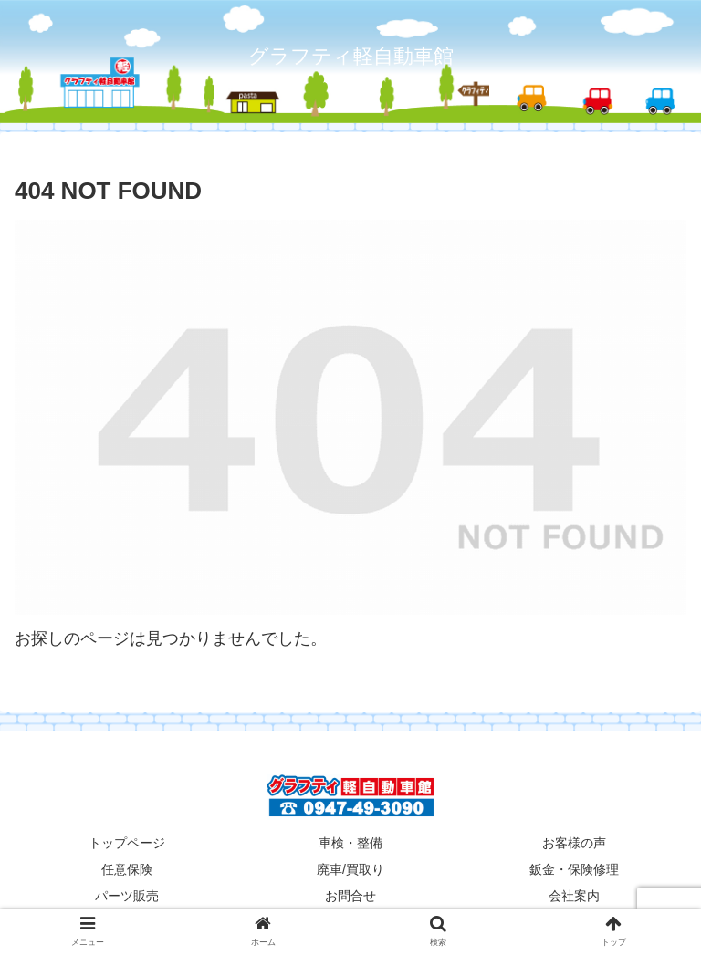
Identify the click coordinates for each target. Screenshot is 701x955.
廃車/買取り (350, 869)
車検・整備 (350, 843)
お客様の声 (574, 843)
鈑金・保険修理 (574, 869)
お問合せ (350, 895)
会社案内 (574, 895)
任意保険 (126, 869)
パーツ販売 (127, 895)
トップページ (127, 843)
